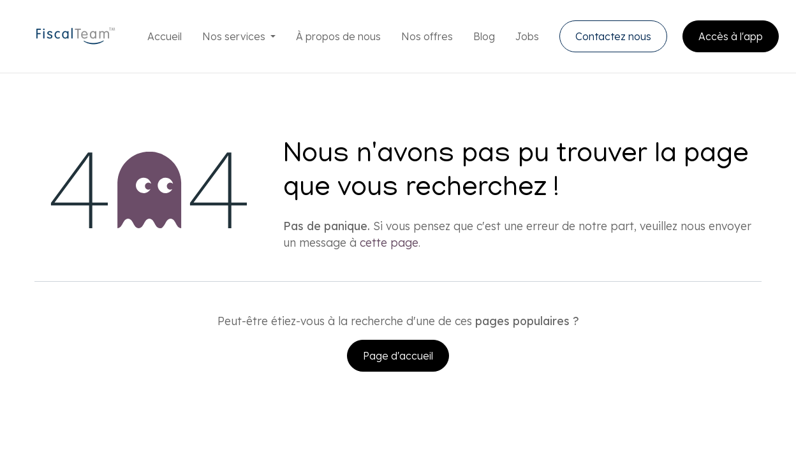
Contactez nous (613, 36)
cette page (389, 242)
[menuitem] (164, 36)
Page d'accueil (398, 355)
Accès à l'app (730, 36)
